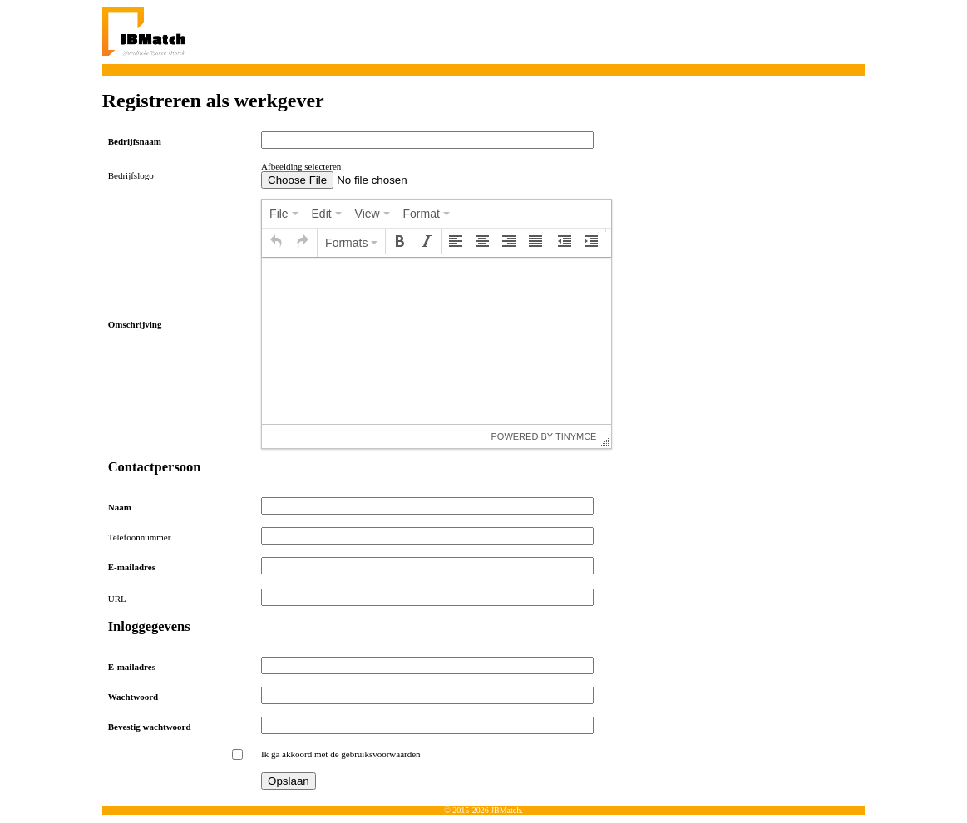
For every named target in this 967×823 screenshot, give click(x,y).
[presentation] (283, 213)
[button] (276, 241)
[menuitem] (283, 213)
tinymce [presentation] (576, 436)
